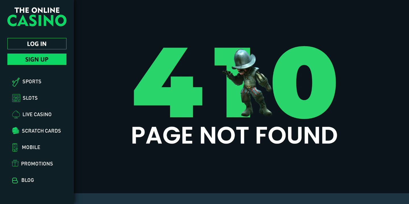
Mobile (31, 147)
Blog (27, 180)
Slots (30, 98)
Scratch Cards (41, 131)
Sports (31, 81)
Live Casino (37, 114)
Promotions (37, 163)
